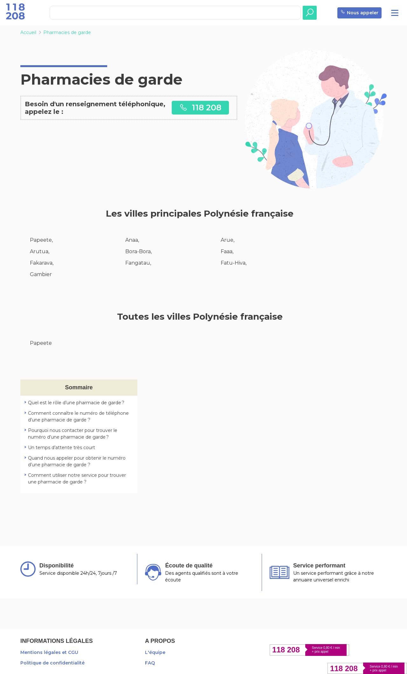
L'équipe (155, 652)
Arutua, (39, 251)
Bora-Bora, (138, 251)
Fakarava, (41, 263)
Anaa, (132, 240)
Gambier (41, 274)
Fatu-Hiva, (233, 263)
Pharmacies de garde (67, 32)
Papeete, (41, 240)
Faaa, (227, 251)
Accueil (28, 32)
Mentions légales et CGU (49, 652)
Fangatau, (138, 263)
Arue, (227, 240)
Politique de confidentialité (52, 663)
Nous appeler (359, 13)
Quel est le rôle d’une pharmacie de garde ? (76, 403)
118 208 (200, 107)
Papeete (41, 343)
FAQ (150, 663)
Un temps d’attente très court (61, 447)
